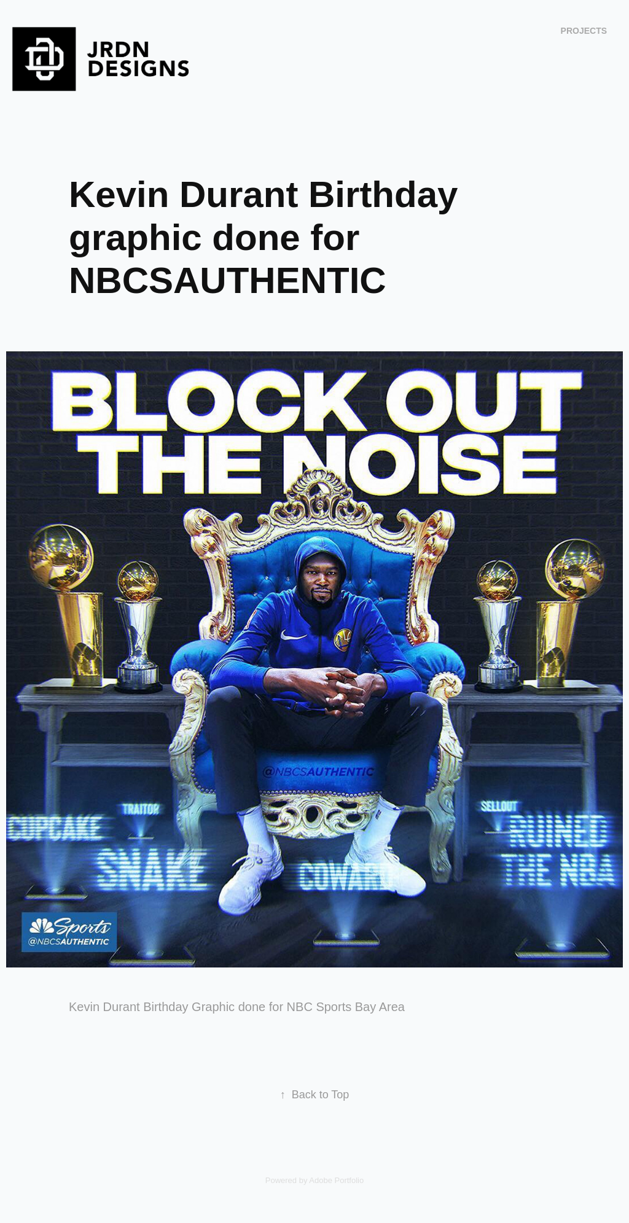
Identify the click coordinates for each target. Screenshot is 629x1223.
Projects (584, 31)
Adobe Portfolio (336, 1180)
